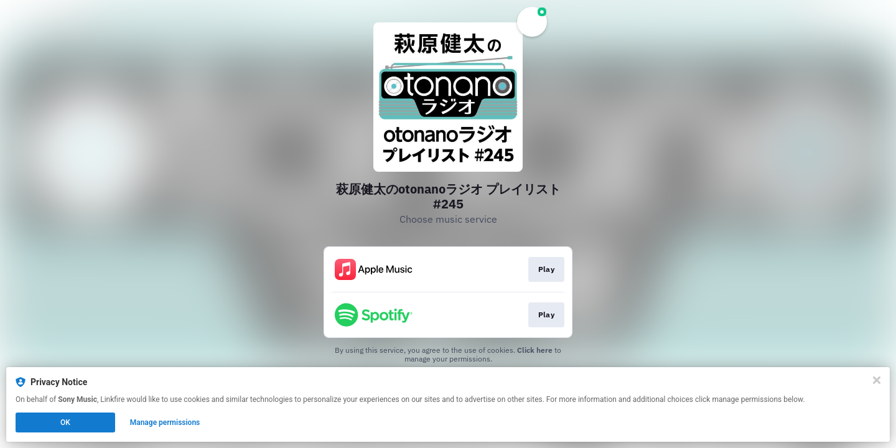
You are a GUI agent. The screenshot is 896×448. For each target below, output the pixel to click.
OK (65, 422)
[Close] (877, 380)
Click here (535, 350)
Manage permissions (165, 422)
